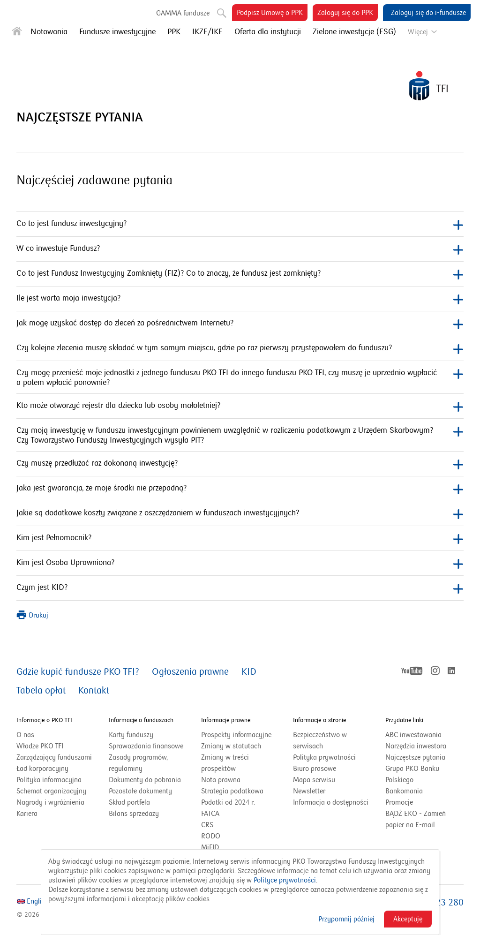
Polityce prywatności (285, 880)
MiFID (210, 847)
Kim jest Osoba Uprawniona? (239, 563)
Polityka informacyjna (49, 780)
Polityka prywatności (324, 757)
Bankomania (415, 791)
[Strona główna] (16, 33)
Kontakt (93, 690)
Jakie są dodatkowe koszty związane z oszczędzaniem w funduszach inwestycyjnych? (239, 513)
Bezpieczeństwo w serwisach (320, 740)
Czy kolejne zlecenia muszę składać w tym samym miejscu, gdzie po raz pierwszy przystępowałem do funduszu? (239, 348)
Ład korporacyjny (42, 768)
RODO (210, 836)
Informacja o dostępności (330, 802)
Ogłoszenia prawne (190, 672)
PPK (173, 32)
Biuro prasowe (314, 768)
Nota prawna (220, 780)
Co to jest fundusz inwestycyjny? (239, 224)
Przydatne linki (404, 720)
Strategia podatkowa (232, 791)
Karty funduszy (131, 735)
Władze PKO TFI (39, 746)
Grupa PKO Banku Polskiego (412, 774)
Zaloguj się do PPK (347, 14)
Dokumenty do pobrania (145, 780)
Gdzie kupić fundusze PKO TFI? (77, 672)
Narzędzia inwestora (415, 746)
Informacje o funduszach (141, 720)
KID (248, 672)
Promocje (399, 802)
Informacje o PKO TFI (44, 720)
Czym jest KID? (239, 588)
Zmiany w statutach (240, 746)
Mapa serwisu (314, 780)
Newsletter (309, 791)
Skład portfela (141, 802)
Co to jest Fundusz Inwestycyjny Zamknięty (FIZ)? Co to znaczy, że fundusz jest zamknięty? (239, 274)
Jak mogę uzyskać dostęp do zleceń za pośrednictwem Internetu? (239, 323)
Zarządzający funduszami (54, 757)
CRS (207, 825)
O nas (25, 735)
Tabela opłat (41, 690)
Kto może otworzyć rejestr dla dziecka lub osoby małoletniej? (239, 406)
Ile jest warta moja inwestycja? (239, 299)
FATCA (210, 813)
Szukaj (221, 11)
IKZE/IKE (207, 32)
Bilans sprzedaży (134, 813)
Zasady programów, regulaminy (138, 763)
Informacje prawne (225, 720)
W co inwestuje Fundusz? (239, 249)
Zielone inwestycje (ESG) (354, 32)
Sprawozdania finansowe (146, 746)
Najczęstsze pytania (415, 757)
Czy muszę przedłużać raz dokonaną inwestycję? (239, 464)
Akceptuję (407, 919)
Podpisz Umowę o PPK (272, 14)
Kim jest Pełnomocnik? (239, 538)
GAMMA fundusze (183, 13)
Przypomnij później (346, 919)
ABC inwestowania (413, 735)
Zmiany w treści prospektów (230, 763)
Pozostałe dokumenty (140, 791)
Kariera (27, 813)
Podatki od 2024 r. (239, 802)
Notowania (49, 32)
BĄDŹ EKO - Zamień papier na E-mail (415, 819)
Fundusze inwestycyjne (117, 32)
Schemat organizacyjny (51, 791)
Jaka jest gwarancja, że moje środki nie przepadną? (239, 488)
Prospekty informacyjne (236, 735)
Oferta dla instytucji (267, 32)
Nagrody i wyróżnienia (50, 802)
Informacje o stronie (319, 720)
